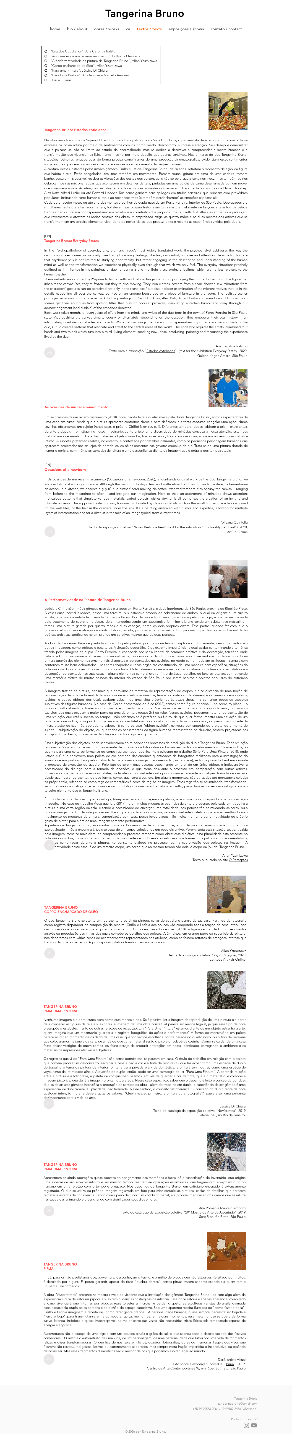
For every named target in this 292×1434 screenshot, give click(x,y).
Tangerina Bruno (144, 13)
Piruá (230, 1364)
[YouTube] (254, 1425)
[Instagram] (246, 1425)
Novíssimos (226, 1110)
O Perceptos (238, 860)
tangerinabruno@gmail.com (238, 1403)
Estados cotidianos (160, 351)
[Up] (49, 352)
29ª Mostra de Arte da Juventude (210, 1212)
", (177, 351)
